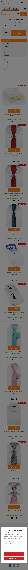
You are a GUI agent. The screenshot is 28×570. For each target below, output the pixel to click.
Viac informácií (7, 545)
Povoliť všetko (13, 554)
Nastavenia (14, 550)
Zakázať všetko (14, 558)
